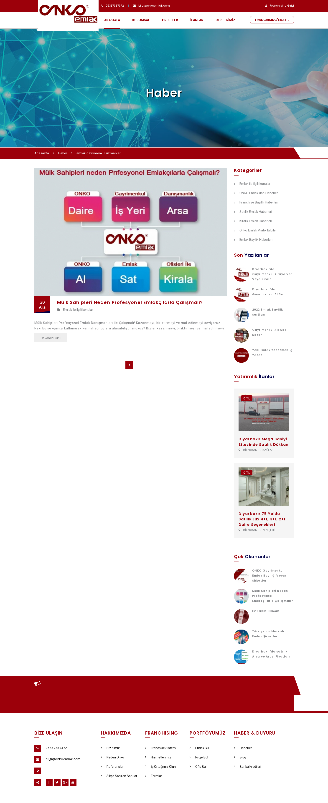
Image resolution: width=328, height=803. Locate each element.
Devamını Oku (51, 338)
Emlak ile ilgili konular (75, 309)
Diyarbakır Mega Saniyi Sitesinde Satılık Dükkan (263, 442)
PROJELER (170, 20)
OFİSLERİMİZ (225, 20)
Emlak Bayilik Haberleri (253, 239)
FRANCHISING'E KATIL (272, 20)
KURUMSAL (141, 20)
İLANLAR (196, 20)
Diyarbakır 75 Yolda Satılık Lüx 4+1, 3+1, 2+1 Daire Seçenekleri (262, 519)
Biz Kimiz (110, 748)
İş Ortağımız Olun (160, 766)
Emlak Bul (199, 748)
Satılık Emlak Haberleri (253, 211)
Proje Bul (199, 757)
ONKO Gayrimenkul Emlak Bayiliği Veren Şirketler (269, 575)
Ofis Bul (198, 766)
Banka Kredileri (247, 766)
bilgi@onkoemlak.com (154, 6)
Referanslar (112, 766)
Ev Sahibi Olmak (265, 611)
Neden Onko (112, 757)
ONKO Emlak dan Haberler (256, 193)
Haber (62, 153)
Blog (240, 757)
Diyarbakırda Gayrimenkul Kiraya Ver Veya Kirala (272, 274)
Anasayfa (41, 153)
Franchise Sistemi (160, 748)
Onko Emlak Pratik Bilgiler (255, 230)
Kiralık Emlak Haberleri (253, 221)
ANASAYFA (112, 20)
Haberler (243, 748)
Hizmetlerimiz (158, 757)
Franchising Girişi (282, 6)
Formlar (153, 776)
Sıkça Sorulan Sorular (119, 776)
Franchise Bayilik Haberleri (256, 202)
